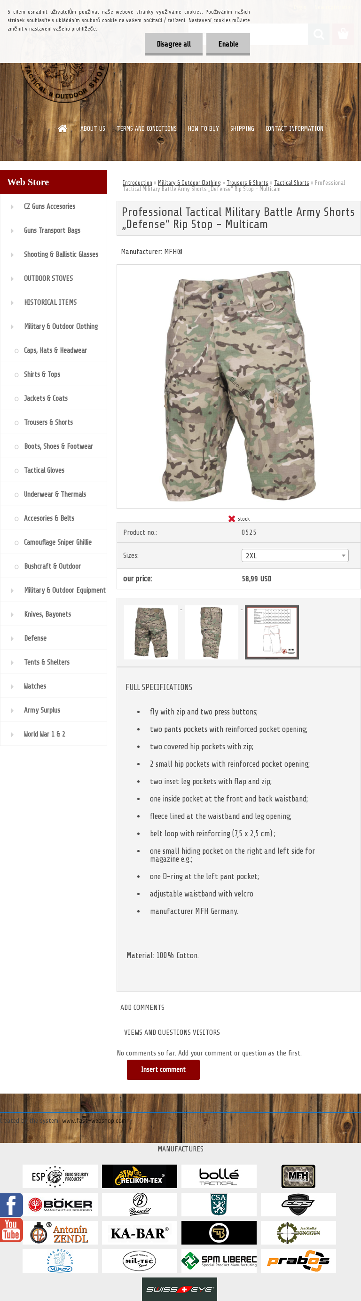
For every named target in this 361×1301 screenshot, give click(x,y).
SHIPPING (242, 128)
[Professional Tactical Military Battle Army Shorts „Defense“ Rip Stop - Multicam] (239, 268)
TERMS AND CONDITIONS (147, 128)
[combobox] (295, 555)
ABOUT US (92, 128)
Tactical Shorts (291, 182)
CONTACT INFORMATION (294, 128)
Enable (228, 44)
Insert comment (163, 1070)
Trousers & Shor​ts (247, 182)
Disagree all (174, 44)
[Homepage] (63, 128)
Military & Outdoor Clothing (189, 182)
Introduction (137, 182)
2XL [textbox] (251, 556)
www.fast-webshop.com (94, 1120)
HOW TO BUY (203, 128)
